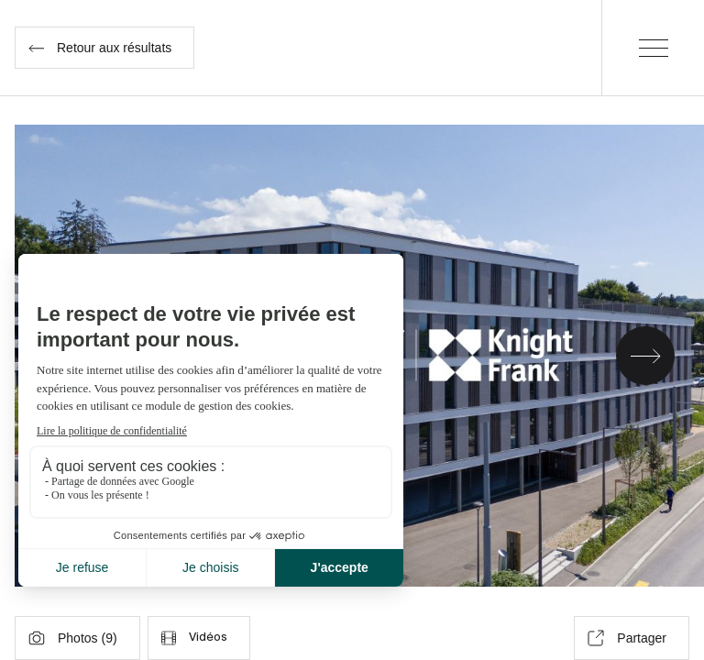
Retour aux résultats (99, 47)
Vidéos (194, 638)
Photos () (72, 638)
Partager (627, 638)
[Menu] (652, 47)
